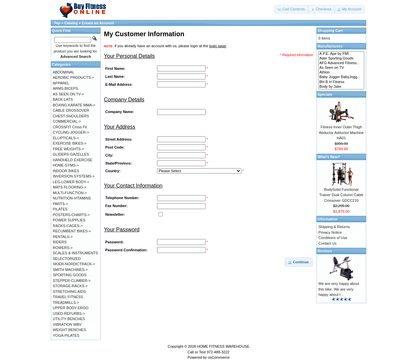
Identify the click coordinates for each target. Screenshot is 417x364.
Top (57, 23)
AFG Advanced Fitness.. (341, 63)
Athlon (341, 72)
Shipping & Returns (334, 227)
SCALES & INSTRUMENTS (75, 253)
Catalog (71, 23)
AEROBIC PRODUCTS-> (73, 77)
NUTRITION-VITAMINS (72, 198)
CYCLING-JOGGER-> (71, 132)
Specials (324, 94)
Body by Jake (341, 86)
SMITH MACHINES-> (70, 270)
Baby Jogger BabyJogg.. (341, 77)
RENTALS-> (63, 237)
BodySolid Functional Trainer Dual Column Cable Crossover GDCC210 (341, 194)
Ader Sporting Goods (341, 58)
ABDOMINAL (63, 72)
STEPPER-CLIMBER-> (72, 281)
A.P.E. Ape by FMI (341, 54)
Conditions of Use (332, 238)
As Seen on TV (341, 67)
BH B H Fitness (341, 82)
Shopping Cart (330, 31)
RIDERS (60, 242)
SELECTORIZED (67, 259)
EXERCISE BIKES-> (69, 143)
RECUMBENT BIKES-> (72, 231)
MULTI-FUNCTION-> (70, 193)
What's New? (328, 157)
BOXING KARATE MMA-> (74, 105)
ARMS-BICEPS (65, 88)
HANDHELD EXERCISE (72, 160)
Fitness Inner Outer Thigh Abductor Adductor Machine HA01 (341, 132)
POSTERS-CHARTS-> (71, 215)
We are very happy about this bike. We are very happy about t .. (338, 289)
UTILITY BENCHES (69, 319)
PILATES (60, 209)
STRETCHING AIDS (69, 292)
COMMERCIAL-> (67, 121)
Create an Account (98, 23)
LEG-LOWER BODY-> (71, 182)
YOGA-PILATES (66, 335)
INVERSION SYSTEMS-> (74, 176)
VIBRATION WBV (67, 324)
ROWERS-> (63, 248)
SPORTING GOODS (69, 275)
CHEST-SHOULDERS (71, 116)
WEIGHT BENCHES (69, 330)
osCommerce (218, 357)
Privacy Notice (330, 232)
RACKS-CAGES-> (68, 226)
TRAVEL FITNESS (68, 297)
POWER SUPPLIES (69, 220)
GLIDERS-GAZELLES (71, 154)
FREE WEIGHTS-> (68, 149)
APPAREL (61, 83)
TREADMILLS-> (66, 302)
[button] (291, 9)
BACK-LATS (63, 99)
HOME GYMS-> (66, 165)
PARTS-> (60, 204)
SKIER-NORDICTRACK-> (74, 264)
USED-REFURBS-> (69, 313)
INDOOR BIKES (66, 171)
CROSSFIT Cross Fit (70, 127)
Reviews (324, 251)
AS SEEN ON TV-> (68, 94)
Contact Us (327, 243)
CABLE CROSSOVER (71, 110)
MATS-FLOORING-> (69, 187)
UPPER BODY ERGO (70, 308)
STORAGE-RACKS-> (70, 286)
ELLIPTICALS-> (66, 138)
